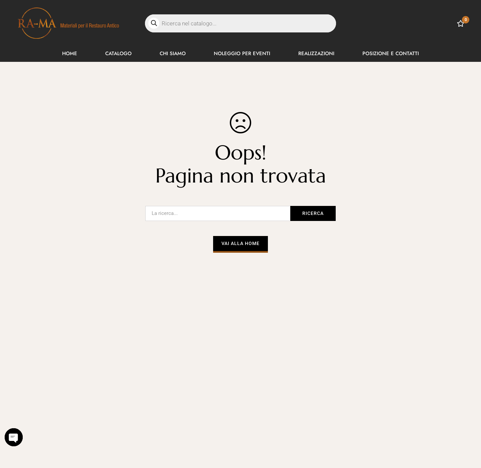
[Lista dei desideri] (460, 23)
